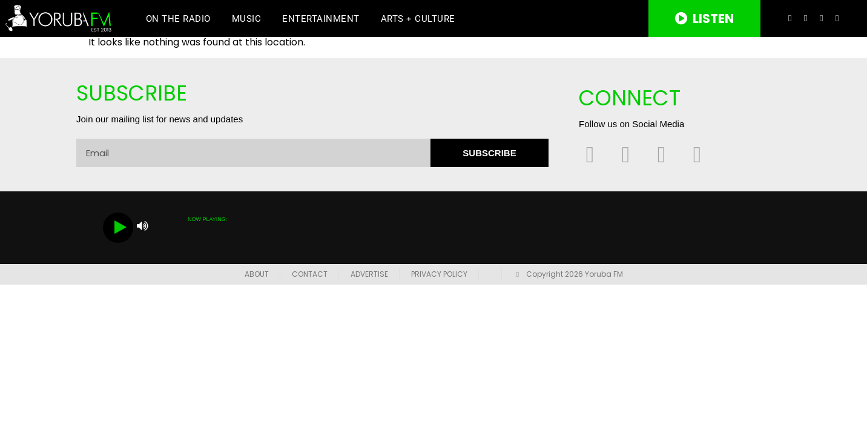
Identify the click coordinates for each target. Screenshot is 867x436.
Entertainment (321, 18)
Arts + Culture (418, 18)
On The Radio (178, 18)
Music (247, 18)
